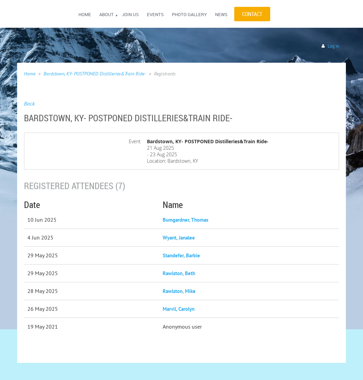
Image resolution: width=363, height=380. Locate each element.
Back (29, 103)
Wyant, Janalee (179, 237)
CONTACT (252, 14)
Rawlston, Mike (179, 291)
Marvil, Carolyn (179, 309)
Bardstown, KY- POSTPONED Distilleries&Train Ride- (94, 74)
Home (29, 74)
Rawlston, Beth (179, 273)
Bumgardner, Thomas (185, 220)
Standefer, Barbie (181, 255)
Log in (333, 46)
